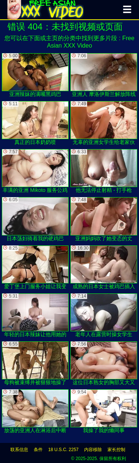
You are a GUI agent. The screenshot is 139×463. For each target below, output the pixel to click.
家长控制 (116, 449)
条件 (38, 449)
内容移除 (93, 449)
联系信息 (19, 449)
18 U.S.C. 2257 (63, 449)
